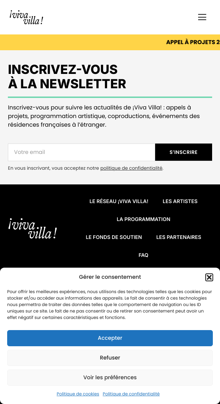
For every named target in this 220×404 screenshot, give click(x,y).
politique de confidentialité (131, 168)
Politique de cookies (78, 394)
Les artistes (180, 201)
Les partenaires (178, 237)
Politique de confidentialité (131, 394)
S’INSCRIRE (183, 152)
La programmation (144, 219)
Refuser (110, 358)
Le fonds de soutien (114, 237)
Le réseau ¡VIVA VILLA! (119, 201)
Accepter (110, 338)
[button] (209, 277)
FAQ (143, 255)
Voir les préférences (110, 377)
